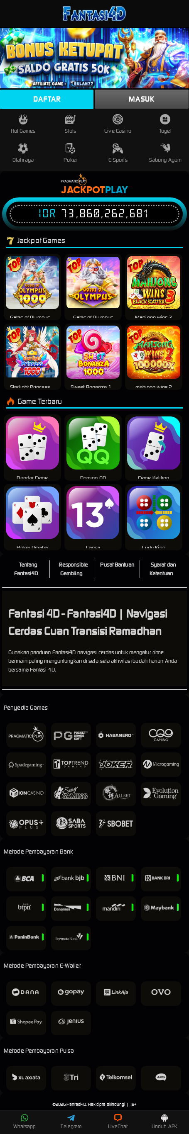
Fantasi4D (76, 1104)
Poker (70, 153)
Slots (70, 124)
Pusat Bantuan (117, 564)
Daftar (47, 99)
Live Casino (117, 124)
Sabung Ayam (165, 153)
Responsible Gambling (73, 569)
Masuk (141, 99)
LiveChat (118, 1121)
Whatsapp (24, 1121)
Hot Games (23, 124)
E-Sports (118, 153)
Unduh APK (164, 1121)
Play (116, 190)
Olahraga (23, 153)
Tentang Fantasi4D (26, 569)
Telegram (71, 1121)
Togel (165, 124)
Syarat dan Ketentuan (163, 569)
